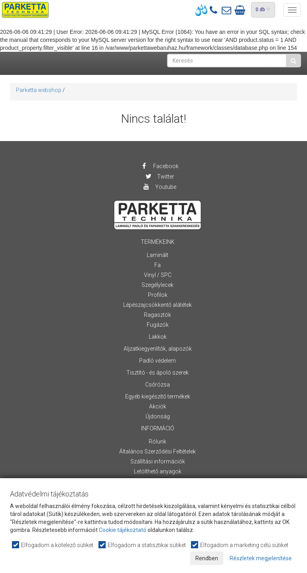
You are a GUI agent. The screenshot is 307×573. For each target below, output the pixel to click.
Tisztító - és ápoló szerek (157, 372)
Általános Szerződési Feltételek (157, 451)
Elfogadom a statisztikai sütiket (142, 544)
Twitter (159, 176)
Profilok (157, 295)
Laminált (157, 255)
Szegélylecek (157, 285)
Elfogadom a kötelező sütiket (53, 544)
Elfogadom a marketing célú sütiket (240, 544)
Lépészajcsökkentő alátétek (157, 305)
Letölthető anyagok (157, 471)
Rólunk (157, 441)
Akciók (157, 406)
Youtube (159, 187)
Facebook (160, 166)
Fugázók (158, 325)
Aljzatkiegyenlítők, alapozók (158, 348)
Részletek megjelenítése (261, 558)
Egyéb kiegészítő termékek (157, 396)
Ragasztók (157, 315)
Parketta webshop (38, 90)
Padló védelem (157, 360)
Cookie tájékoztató (122, 530)
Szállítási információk (157, 461)
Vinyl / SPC (157, 275)
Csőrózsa (157, 384)
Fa (157, 265)
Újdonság (158, 416)
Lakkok (158, 337)
